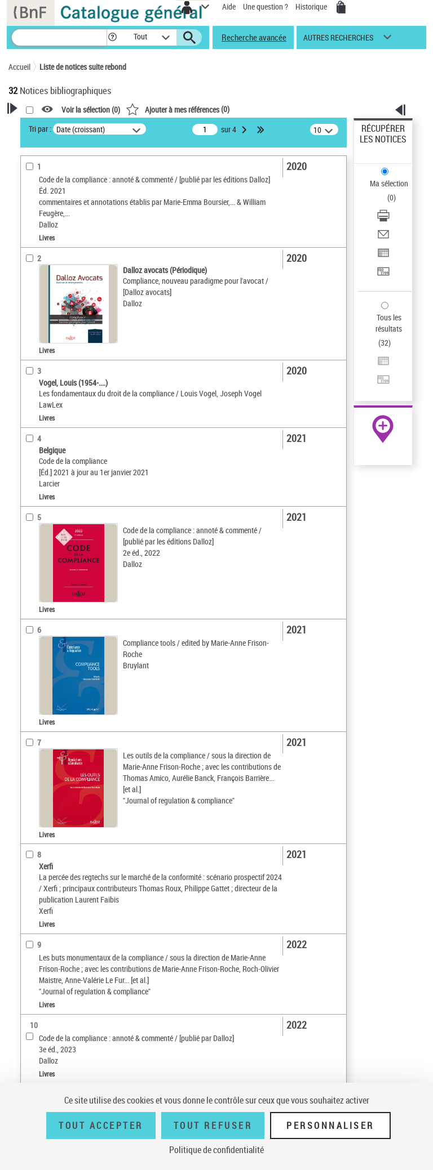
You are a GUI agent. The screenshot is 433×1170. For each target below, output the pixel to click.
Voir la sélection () (90, 109)
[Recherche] (59, 37)
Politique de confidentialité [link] (216, 1150)
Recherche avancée (254, 37)
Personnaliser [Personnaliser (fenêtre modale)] (330, 1125)
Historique (312, 6)
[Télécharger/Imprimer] (383, 219)
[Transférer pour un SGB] (383, 275)
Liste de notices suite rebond (82, 66)
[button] (112, 37)
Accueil (19, 66)
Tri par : (40, 128)
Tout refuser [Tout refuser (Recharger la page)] (213, 1125)
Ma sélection (389, 183)
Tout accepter (101, 1125)
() (177, 109)
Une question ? (265, 6)
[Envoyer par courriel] (383, 238)
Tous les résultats (388, 323)
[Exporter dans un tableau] (383, 256)
